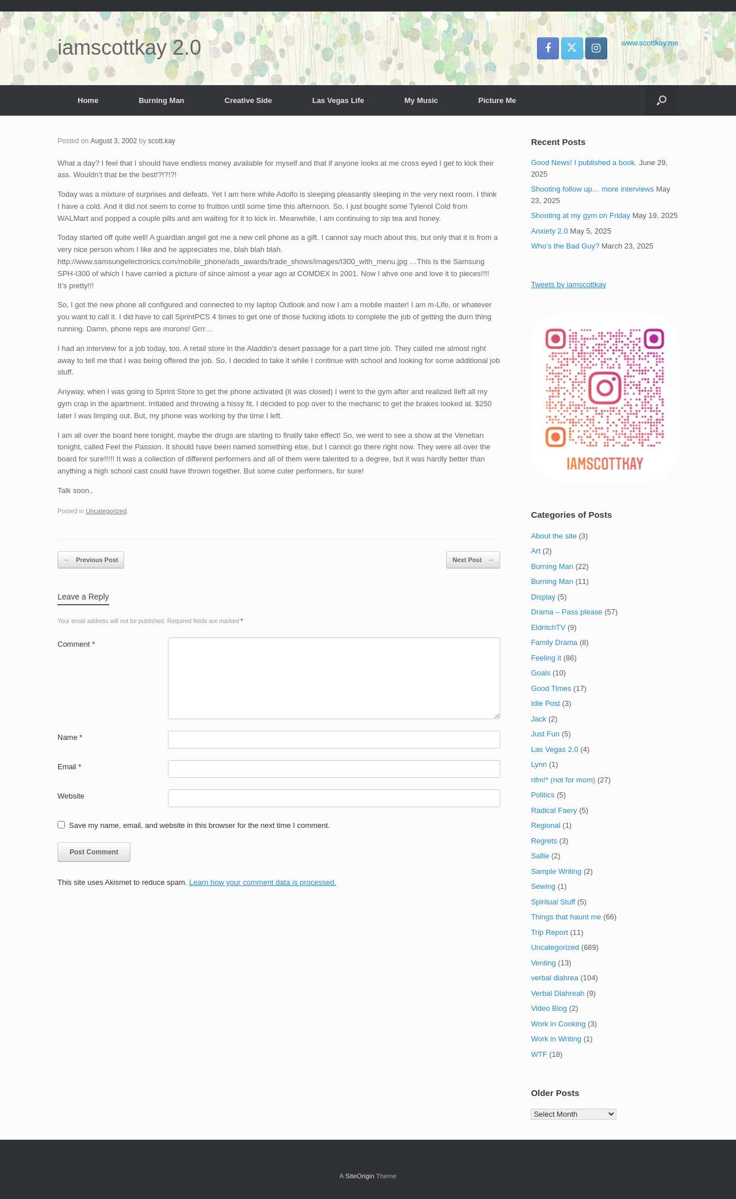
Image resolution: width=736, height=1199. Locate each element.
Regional (545, 825)
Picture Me (497, 100)
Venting (543, 963)
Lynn (539, 764)
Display (543, 597)
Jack (538, 719)
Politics (542, 795)
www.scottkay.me (650, 43)
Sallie (540, 855)
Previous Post (91, 560)
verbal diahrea (554, 977)
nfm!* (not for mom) (563, 780)
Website (71, 796)
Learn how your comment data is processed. (262, 882)
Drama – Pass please (566, 612)
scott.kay (161, 141)
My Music (421, 100)
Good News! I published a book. (584, 162)
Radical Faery (554, 810)
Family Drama (554, 642)
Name (69, 737)
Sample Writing (556, 871)
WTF (539, 1054)
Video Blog (549, 1008)
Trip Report (549, 932)
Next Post (473, 560)
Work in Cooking (558, 1023)
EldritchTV (548, 627)
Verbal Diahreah (557, 993)
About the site (554, 536)
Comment (76, 644)
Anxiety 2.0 (549, 231)
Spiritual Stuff (553, 902)
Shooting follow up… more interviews (592, 189)
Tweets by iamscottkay (568, 284)
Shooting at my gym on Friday (580, 215)
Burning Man (161, 100)
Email (69, 766)
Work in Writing (556, 1038)
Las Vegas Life (338, 100)
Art (535, 551)
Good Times (551, 688)
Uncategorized (106, 510)
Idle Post (545, 703)
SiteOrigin (359, 1176)
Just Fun (545, 734)
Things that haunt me (566, 916)
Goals (540, 673)
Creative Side (248, 100)
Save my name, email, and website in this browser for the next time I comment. (199, 825)
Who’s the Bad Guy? (565, 246)
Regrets (544, 841)
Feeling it (546, 658)
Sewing (543, 886)
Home (88, 100)
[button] (661, 100)
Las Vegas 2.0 (554, 749)
